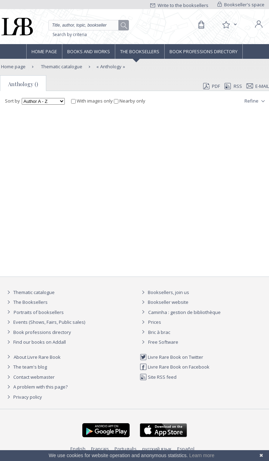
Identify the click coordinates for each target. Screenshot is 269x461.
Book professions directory (203, 51)
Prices (154, 322)
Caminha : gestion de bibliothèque (184, 312)
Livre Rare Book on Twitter (171, 357)
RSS (232, 86)
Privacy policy (23, 396)
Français (100, 449)
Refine (255, 101)
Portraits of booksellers (39, 312)
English (77, 449)
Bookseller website (164, 302)
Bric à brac (159, 332)
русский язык (157, 449)
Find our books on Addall (35, 341)
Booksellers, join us (164, 292)
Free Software (163, 342)
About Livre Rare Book (37, 357)
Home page (44, 51)
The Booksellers (139, 51)
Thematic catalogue (61, 66)
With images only (92, 101)
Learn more (201, 455)
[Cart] (201, 25)
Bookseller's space (241, 4)
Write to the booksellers (179, 5)
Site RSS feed (158, 376)
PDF (211, 86)
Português (126, 449)
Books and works (88, 51)
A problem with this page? (36, 386)
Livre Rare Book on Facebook (174, 366)
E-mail (257, 86)
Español (185, 449)
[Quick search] (88, 25)
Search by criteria (70, 34)
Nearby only (129, 101)
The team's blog (26, 366)
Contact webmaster (30, 376)
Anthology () (23, 84)
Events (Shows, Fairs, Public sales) (45, 322)
